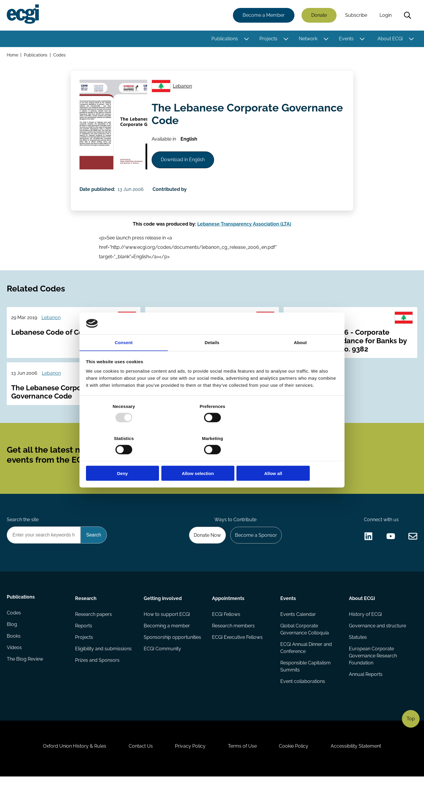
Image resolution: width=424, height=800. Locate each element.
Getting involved (163, 615)
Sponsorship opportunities (172, 655)
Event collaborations (302, 700)
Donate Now (205, 551)
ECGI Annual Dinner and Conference (306, 665)
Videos (14, 667)
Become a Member (263, 15)
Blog (12, 643)
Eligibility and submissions (103, 667)
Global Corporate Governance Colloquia (304, 647)
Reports (83, 643)
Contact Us (139, 768)
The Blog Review (25, 678)
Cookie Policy (295, 768)
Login (385, 15)
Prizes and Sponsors (97, 678)
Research (86, 615)
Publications (224, 39)
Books (14, 655)
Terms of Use (242, 768)
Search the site (23, 535)
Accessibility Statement (359, 768)
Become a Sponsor (255, 551)
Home (13, 55)
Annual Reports (365, 693)
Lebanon (183, 88)
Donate (319, 15)
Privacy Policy (189, 768)
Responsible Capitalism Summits (305, 684)
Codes (60, 55)
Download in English (184, 163)
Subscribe (356, 15)
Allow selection (212, 457)
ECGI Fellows (226, 631)
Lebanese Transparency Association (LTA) (244, 231)
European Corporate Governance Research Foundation (373, 674)
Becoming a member (167, 643)
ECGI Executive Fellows (237, 655)
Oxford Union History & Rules (71, 768)
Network (308, 39)
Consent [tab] (124, 358)
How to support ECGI (167, 631)
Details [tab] (212, 358)
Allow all (297, 457)
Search (407, 15)
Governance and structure (377, 643)
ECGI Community (162, 667)
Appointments (228, 615)
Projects (268, 39)
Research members (233, 643)
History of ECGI (365, 631)
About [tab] (300, 358)
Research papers (93, 631)
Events (346, 39)
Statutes (358, 655)
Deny (127, 457)
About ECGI (390, 39)
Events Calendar (298, 631)
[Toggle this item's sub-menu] (246, 39)
